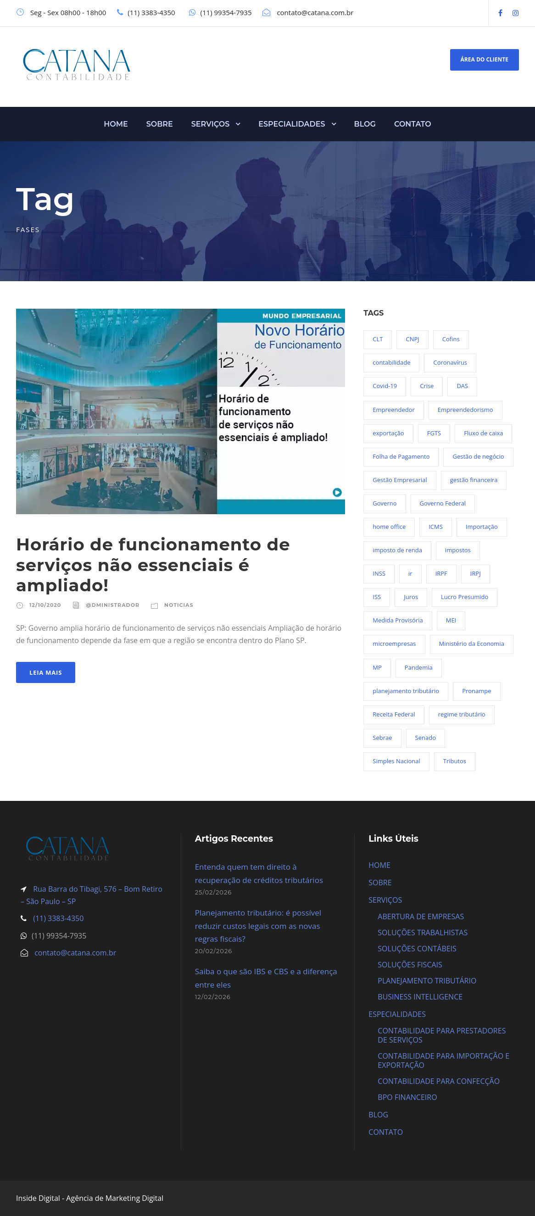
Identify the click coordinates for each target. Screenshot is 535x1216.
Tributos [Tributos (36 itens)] (454, 761)
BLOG (365, 124)
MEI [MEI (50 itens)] (451, 620)
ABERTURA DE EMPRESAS (421, 916)
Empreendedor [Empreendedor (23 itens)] (393, 409)
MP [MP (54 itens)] (377, 667)
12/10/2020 (45, 605)
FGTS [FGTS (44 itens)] (434, 433)
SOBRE (159, 124)
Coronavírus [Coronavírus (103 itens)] (450, 362)
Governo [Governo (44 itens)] (384, 503)
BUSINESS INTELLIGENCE (420, 997)
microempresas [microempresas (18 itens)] (394, 643)
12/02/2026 (213, 996)
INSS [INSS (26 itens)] (379, 573)
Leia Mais (45, 672)
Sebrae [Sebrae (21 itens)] (382, 737)
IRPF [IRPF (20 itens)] (441, 573)
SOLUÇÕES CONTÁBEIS (417, 949)
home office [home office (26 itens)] (389, 526)
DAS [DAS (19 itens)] (462, 386)
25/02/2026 (213, 892)
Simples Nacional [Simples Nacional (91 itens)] (396, 761)
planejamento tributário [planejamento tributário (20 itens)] (406, 691)
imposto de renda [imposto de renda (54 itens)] (397, 550)
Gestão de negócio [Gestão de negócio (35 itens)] (478, 456)
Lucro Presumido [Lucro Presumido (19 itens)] (464, 597)
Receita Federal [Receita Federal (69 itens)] (394, 714)
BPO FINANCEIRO (407, 1097)
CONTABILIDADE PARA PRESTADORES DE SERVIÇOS (442, 1035)
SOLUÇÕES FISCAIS (410, 965)
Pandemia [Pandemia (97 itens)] (419, 667)
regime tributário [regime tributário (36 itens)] (461, 714)
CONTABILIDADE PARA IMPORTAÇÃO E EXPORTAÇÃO (443, 1060)
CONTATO (412, 124)
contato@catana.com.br (75, 953)
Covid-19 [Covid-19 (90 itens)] (385, 386)
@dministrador (112, 605)
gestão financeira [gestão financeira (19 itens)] (474, 480)
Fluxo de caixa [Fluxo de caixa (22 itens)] (483, 433)
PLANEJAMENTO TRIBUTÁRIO (427, 981)
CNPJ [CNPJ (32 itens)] (412, 339)
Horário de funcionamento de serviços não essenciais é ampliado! (153, 564)
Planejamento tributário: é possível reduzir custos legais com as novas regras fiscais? (258, 925)
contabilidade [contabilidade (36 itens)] (391, 362)
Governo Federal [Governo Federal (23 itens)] (443, 503)
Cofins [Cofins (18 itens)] (451, 339)
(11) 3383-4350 (57, 918)
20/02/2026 (214, 951)
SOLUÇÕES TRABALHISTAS (423, 932)
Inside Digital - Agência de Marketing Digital (89, 1198)
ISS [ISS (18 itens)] (377, 597)
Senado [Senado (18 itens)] (425, 737)
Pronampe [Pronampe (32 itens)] (476, 691)
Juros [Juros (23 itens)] (411, 597)
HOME (116, 124)
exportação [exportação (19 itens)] (388, 433)
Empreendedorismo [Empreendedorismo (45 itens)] (465, 409)
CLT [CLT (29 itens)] (378, 339)
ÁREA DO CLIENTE (484, 59)
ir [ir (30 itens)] (410, 573)
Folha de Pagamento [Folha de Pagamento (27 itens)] (401, 456)
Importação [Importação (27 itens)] (482, 526)
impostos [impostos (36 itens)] (458, 550)
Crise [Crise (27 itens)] (427, 386)
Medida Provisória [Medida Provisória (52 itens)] (398, 620)
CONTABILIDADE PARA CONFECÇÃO (439, 1081)
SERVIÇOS (210, 124)
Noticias (178, 605)
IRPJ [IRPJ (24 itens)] (475, 573)
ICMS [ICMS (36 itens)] (436, 526)
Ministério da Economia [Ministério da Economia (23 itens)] (471, 643)
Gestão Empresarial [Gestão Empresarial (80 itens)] (400, 480)
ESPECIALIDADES (291, 124)
